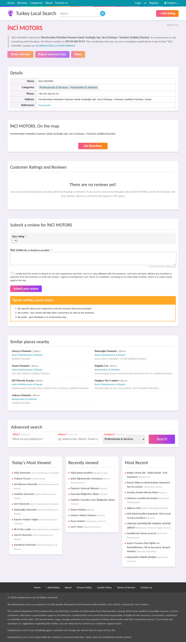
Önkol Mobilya (82, 509)
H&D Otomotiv (36, 472)
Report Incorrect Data (52, 54)
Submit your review (26, 289)
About (48, 3)
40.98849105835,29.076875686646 (55, 45)
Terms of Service (126, 587)
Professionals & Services (54, 87)
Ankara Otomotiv (22, 395)
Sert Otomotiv (36, 503)
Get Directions (93, 146)
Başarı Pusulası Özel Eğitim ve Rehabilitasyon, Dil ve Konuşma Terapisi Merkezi (148, 547)
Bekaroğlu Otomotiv (106, 351)
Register (154, 3)
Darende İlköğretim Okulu (88, 494)
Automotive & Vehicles (84, 87)
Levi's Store (85, 526)
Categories (36, 3)
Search (161, 438)
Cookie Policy (104, 587)
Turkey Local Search (36, 13)
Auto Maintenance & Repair (27, 354)
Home (11, 3)
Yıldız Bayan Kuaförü (89, 472)
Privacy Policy (84, 587)
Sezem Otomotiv (21, 365)
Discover (22, 3)
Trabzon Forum (29, 478)
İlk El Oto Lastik (36, 529)
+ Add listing (167, 13)
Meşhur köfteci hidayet (87, 515)
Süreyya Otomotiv (22, 351)
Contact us (61, 3)
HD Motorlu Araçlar (23, 380)
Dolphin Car (102, 365)
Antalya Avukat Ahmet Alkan (147, 492)
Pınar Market (88, 521)
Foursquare (44, 105)
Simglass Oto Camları (107, 380)
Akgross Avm (147, 508)
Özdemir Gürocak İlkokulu (88, 488)
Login (138, 3)
